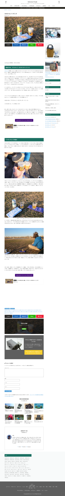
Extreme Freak (32, 2)
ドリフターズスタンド (17, 311)
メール (6, 382)
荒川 (11, 313)
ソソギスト (39, 310)
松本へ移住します (48, 123)
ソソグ (11, 311)
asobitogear (7, 308)
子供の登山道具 (31, 5)
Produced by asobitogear (49, 76)
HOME (11, 5)
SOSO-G (6, 70)
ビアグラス (28, 311)
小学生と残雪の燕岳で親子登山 (50, 119)
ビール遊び (33, 311)
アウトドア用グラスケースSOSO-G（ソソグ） (52, 58)
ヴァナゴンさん (47, 117)
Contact (53, 5)
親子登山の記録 (17, 5)
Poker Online (54, 123)
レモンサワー (8, 313)
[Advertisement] (24, 54)
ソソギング (12, 308)
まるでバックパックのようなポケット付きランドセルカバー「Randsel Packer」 (33, 7)
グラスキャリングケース (24, 310)
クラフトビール (17, 310)
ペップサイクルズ (39, 311)
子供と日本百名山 (24, 5)
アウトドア (11, 310)
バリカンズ (23, 311)
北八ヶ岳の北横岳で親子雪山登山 (50, 121)
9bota (53, 126)
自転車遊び (44, 5)
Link (49, 5)
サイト (6, 386)
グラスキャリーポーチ (32, 310)
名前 (5, 378)
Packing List (38, 5)
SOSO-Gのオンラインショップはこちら (23, 120)
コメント (7, 367)
